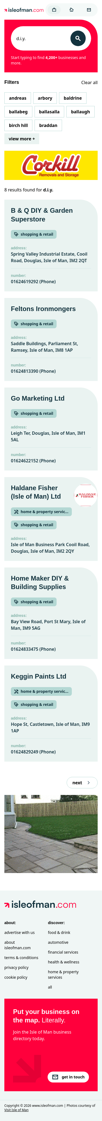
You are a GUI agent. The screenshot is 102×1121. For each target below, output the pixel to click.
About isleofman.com (17, 945)
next (82, 782)
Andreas (17, 98)
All (50, 987)
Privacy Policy (16, 967)
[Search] (78, 38)
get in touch (68, 1077)
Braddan (48, 125)
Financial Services (63, 952)
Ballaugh (80, 112)
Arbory (45, 98)
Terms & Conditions (21, 957)
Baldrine (73, 98)
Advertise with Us (19, 932)
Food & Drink (59, 932)
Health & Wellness (63, 962)
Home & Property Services (63, 974)
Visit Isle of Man (16, 1110)
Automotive (58, 942)
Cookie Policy (15, 977)
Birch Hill (18, 125)
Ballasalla (49, 112)
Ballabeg (18, 112)
